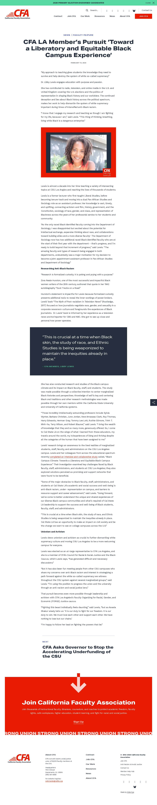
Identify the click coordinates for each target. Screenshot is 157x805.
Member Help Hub (127, 771)
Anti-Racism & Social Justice (131, 764)
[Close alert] (150, 3)
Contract (58, 16)
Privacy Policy (125, 775)
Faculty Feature (83, 35)
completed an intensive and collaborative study (73, 456)
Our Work (85, 16)
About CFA (125, 16)
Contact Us (147, 10)
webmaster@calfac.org (53, 781)
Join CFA (71, 16)
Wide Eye (130, 792)
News (112, 16)
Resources (100, 16)
